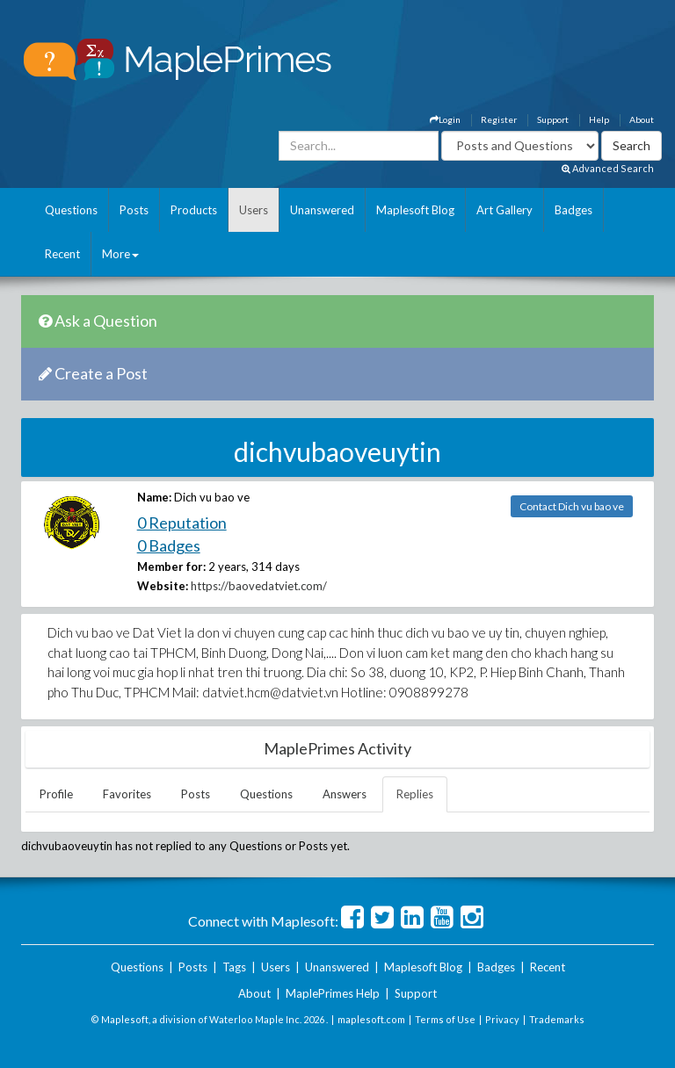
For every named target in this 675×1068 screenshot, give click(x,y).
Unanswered (322, 210)
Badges (573, 210)
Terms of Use (445, 1019)
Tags (234, 967)
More (120, 254)
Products (194, 210)
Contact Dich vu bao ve (571, 506)
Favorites (127, 794)
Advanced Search (608, 168)
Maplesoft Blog (415, 210)
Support (553, 119)
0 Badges (168, 545)
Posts (134, 210)
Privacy (502, 1019)
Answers (345, 794)
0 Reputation (182, 522)
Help (599, 119)
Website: (162, 586)
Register (499, 119)
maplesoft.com (371, 1019)
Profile (56, 794)
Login (445, 119)
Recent (62, 254)
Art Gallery (504, 210)
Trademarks (556, 1019)
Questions (71, 210)
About (641, 119)
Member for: (171, 566)
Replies (414, 794)
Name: (154, 497)
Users (253, 210)
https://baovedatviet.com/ (259, 586)
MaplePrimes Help (333, 993)
